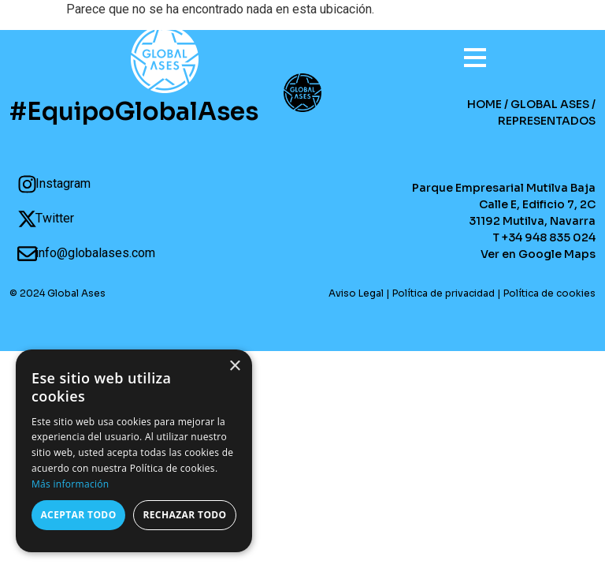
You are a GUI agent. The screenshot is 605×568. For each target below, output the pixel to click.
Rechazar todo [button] (184, 514)
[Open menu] (467, 50)
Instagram (63, 183)
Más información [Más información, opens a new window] (70, 484)
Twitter (54, 218)
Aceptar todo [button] (78, 514)
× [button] (234, 366)
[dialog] (134, 450)
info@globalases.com (95, 252)
